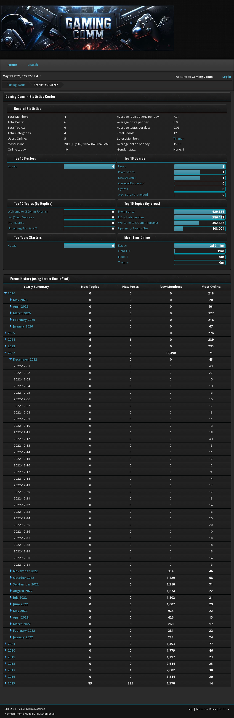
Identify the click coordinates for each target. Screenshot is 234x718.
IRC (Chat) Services (21, 217)
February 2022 (24, 630)
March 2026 (22, 313)
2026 (11, 293)
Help (190, 708)
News (122, 166)
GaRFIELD (124, 251)
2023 (11, 346)
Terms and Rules (206, 708)
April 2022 (20, 617)
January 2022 (23, 637)
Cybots (123, 189)
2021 (11, 644)
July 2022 (20, 597)
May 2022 (20, 611)
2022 (11, 353)
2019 (11, 657)
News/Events (127, 177)
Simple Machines (35, 708)
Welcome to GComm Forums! (28, 211)
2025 (11, 333)
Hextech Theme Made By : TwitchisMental (30, 713)
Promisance (126, 172)
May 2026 (20, 300)
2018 (11, 663)
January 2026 (23, 326)
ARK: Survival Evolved (133, 194)
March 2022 (22, 624)
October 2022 (23, 577)
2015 (11, 683)
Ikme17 (123, 256)
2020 (11, 650)
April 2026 (20, 306)
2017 (11, 670)
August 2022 (22, 591)
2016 (11, 677)
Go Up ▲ (224, 708)
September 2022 (26, 584)
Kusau (12, 166)
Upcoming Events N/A (22, 228)
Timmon (178, 138)
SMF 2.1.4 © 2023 (15, 708)
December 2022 (25, 359)
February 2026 (24, 319)
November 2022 (25, 571)
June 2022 (20, 604)
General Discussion (131, 183)
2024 (11, 339)
